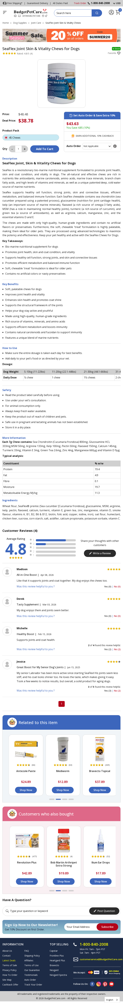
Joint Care (36, 22)
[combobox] (112, 1000)
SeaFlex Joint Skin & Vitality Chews (63, 22)
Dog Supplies (20, 22)
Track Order (80, 3)
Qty (4, 149)
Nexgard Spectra (58, 974)
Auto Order (30, 979)
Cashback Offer (10, 984)
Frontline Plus (57, 955)
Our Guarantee (32, 970)
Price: (5, 114)
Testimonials (31, 974)
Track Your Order (33, 984)
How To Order (9, 974)
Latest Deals (9, 960)
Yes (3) (108, 690)
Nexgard (54, 970)
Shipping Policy (32, 955)
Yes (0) (108, 586)
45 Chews (31, 137)
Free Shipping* (12, 3)
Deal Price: (9, 120)
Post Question (104, 911)
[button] (52, 799)
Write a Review (100, 553)
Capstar (54, 950)
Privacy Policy (9, 970)
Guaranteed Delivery (37, 3)
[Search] (97, 12)
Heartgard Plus (57, 960)
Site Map (7, 979)
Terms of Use (31, 965)
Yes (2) (108, 649)
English (109, 999)
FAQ (26, 950)
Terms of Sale (9, 965)
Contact (6, 955)
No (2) (117, 649)
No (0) (117, 586)
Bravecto (54, 965)
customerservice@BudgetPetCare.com (101, 959)
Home (5, 22)
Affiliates (28, 960)
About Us (7, 950)
